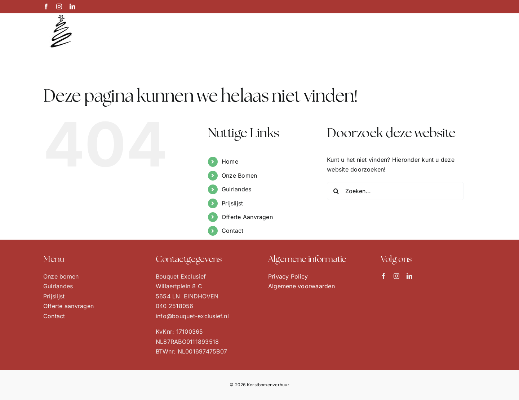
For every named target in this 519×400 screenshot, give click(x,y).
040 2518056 (175, 306)
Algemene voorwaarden (301, 286)
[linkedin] (409, 276)
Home (230, 161)
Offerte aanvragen (68, 306)
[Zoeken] (336, 191)
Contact (233, 230)
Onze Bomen (239, 175)
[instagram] (396, 276)
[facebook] (383, 276)
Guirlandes (236, 189)
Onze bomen (61, 276)
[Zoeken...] (395, 191)
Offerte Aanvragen (247, 217)
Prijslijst (232, 203)
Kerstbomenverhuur (268, 384)
